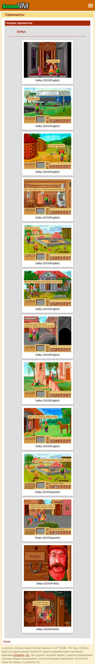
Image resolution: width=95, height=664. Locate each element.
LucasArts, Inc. (21, 655)
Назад (7, 641)
